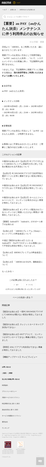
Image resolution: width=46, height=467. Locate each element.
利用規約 (5, 385)
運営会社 (5, 422)
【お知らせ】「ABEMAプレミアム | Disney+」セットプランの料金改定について (22, 232)
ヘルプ (4, 9)
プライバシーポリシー (9, 391)
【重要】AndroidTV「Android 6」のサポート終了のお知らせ (22, 223)
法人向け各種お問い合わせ (11, 379)
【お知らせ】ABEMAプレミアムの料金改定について (22, 253)
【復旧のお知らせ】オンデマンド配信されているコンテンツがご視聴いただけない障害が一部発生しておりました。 (22, 212)
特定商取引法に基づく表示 (11, 403)
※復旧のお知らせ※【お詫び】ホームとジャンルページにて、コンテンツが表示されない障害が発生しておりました (22, 200)
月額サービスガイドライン (11, 397)
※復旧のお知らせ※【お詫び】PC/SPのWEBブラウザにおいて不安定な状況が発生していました (22, 188)
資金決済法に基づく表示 (10, 410)
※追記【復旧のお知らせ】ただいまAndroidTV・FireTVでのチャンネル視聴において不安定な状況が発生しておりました (22, 243)
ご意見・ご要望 (7, 373)
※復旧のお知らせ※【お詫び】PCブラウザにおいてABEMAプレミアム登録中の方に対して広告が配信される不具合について (23, 164)
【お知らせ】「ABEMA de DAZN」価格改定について (22, 263)
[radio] (16, 284)
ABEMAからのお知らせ (27, 9)
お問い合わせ (6, 367)
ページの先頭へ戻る (23, 297)
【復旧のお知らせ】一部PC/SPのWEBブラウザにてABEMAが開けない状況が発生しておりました (22, 314)
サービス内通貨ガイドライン (11, 416)
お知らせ (13, 9)
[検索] (23, 16)
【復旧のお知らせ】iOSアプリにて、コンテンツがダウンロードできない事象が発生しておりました (22, 337)
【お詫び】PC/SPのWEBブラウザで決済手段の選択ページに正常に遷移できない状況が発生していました (22, 176)
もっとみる (7, 271)
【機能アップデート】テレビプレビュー (19, 357)
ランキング (5, 428)
